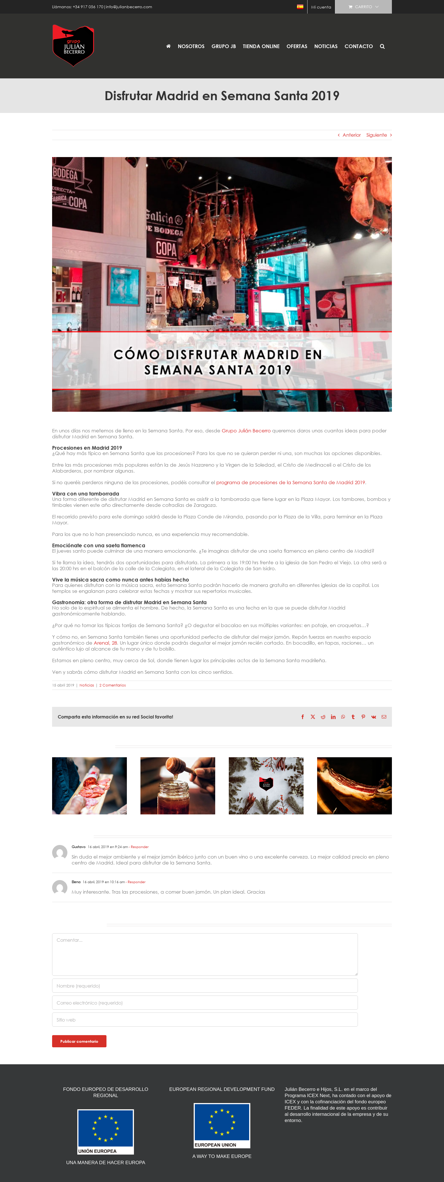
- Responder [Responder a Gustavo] (138, 846)
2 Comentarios (112, 685)
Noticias (87, 685)
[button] (382, 46)
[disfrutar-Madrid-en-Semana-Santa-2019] (222, 284)
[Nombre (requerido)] (205, 986)
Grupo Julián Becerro (247, 431)
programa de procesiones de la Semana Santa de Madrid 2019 (290, 482)
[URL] (205, 1019)
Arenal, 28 (105, 643)
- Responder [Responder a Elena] (135, 881)
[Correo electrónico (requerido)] (205, 1003)
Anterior (352, 135)
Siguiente (376, 135)
